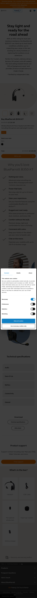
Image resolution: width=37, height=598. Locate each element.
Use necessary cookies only (18, 326)
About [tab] (30, 273)
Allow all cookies (18, 321)
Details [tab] (18, 273)
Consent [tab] (6, 273)
